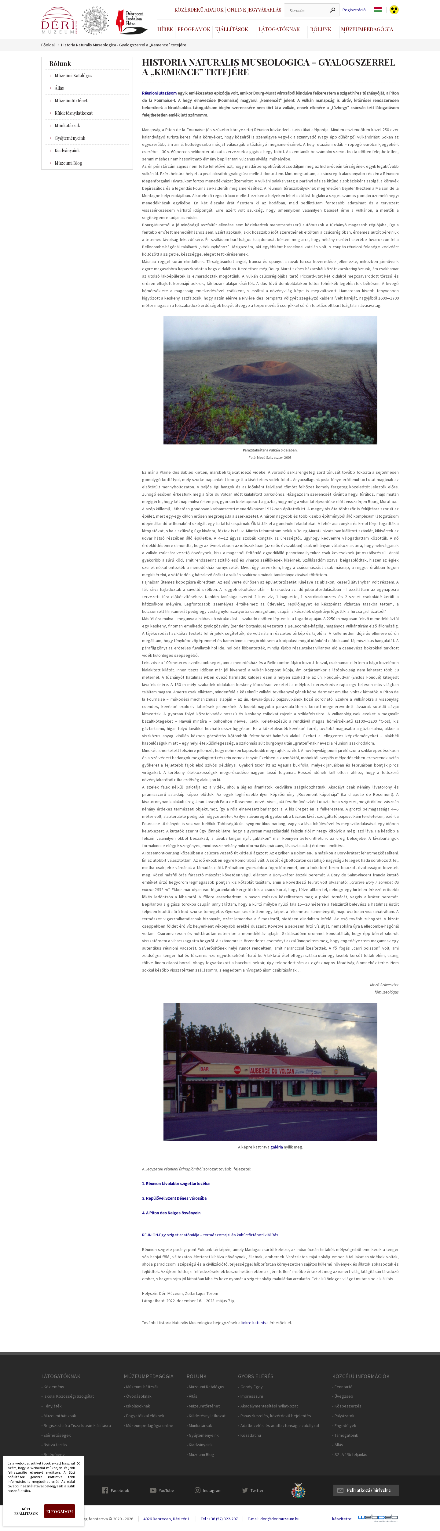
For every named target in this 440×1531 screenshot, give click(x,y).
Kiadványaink (67, 150)
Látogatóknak (279, 29)
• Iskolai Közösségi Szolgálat (67, 1396)
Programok (194, 29)
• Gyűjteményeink (202, 1435)
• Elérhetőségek (56, 1435)
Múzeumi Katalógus (73, 75)
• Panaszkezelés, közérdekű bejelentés (274, 1415)
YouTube (166, 1490)
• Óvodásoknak (138, 1396)
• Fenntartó (342, 1386)
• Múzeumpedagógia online (148, 1425)
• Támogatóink (345, 1435)
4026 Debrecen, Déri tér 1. (167, 1519)
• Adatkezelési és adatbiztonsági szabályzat (278, 1425)
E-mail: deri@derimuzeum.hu (273, 1519)
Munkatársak (67, 125)
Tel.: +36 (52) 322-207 (219, 1519)
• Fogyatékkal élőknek (144, 1415)
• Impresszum (250, 1396)
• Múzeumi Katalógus (205, 1386)
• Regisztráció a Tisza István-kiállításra (76, 1425)
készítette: (342, 1519)
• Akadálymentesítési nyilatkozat (268, 1406)
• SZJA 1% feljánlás (349, 1454)
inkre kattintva (255, 1322)
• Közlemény (52, 1386)
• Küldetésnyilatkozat (206, 1415)
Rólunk (320, 29)
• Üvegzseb (342, 1396)
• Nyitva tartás (54, 1444)
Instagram (212, 1490)
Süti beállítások (26, 1511)
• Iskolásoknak (137, 1406)
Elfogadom (59, 1511)
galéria (276, 1147)
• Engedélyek (344, 1425)
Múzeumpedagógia (367, 29)
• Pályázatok (343, 1415)
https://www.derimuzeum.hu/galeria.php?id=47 (270, 1073)
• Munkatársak (199, 1425)
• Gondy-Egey (250, 1386)
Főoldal (48, 45)
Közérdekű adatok (199, 10)
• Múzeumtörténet (203, 1406)
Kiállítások (231, 29)
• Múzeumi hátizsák (58, 1415)
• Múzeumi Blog (200, 1454)
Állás (59, 88)
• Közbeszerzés (346, 1406)
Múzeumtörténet (71, 100)
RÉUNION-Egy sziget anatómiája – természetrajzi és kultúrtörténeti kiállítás (210, 1235)
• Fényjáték (51, 1406)
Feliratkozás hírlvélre (369, 1490)
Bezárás (75, 1465)
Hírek (165, 29)
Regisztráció (354, 10)
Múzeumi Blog (68, 163)
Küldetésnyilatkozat (74, 113)
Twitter (257, 1490)
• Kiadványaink (199, 1444)
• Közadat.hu (249, 1435)
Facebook (120, 1490)
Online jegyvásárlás (254, 10)
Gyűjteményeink (70, 138)
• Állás (191, 1396)
